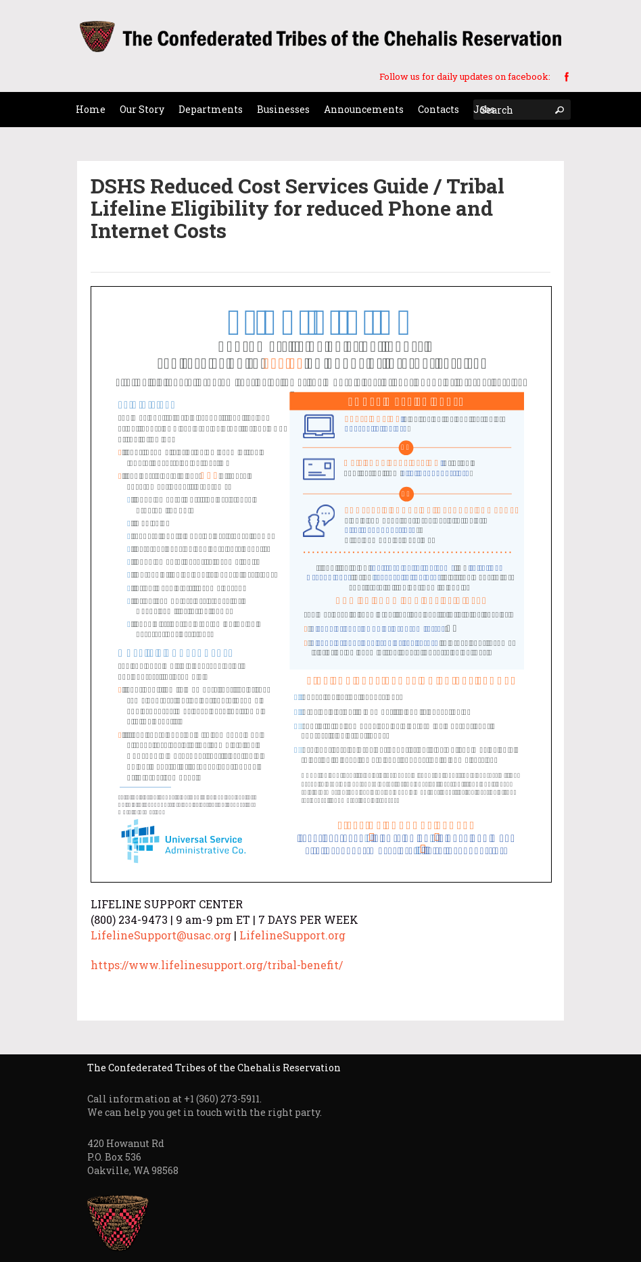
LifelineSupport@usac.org (161, 935)
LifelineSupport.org (292, 935)
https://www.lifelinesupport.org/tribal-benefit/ (217, 965)
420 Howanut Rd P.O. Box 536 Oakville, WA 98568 (133, 1157)
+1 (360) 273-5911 (222, 1098)
